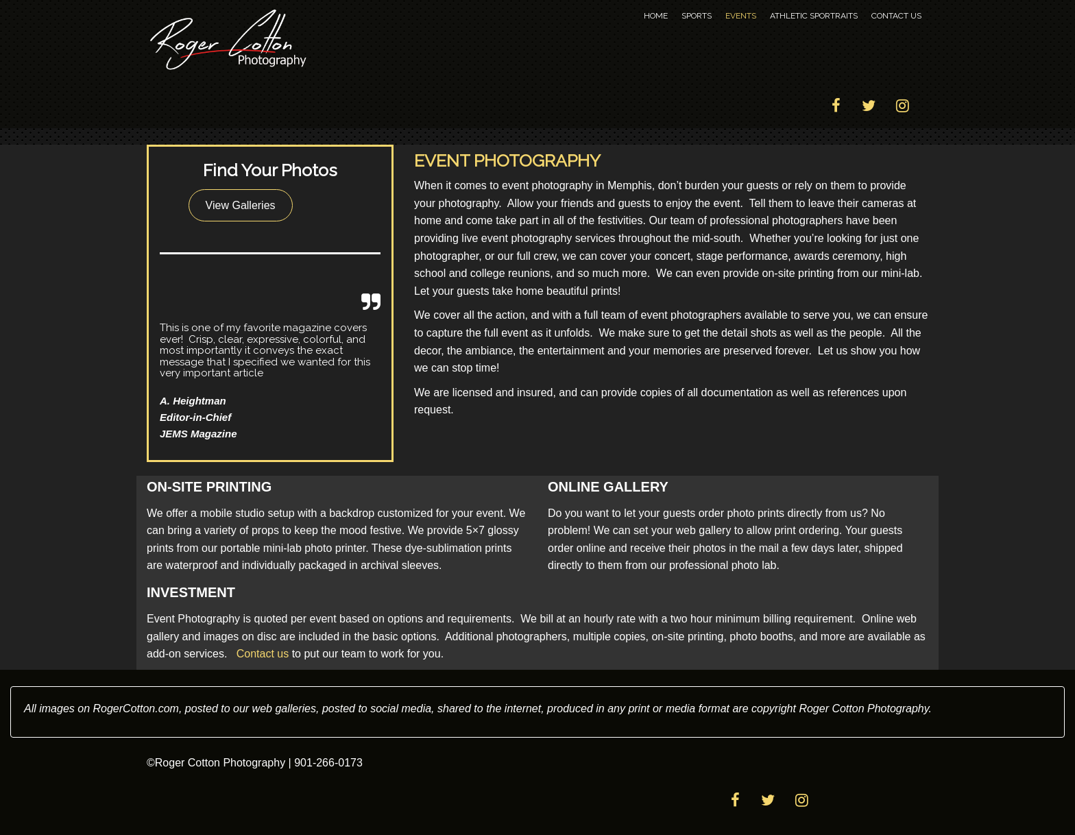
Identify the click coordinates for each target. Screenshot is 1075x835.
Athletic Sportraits (814, 16)
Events (740, 16)
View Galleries (241, 205)
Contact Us (896, 16)
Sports (696, 16)
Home (656, 16)
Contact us (263, 653)
